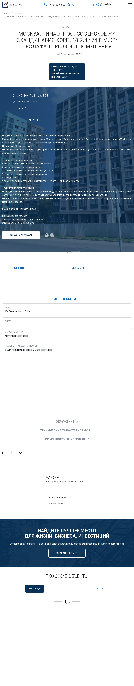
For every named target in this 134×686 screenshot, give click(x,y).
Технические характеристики (67, 430)
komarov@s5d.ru (56, 504)
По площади (34, 589)
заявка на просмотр (21, 235)
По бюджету (99, 589)
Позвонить (16, 268)
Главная (6, 13)
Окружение (67, 421)
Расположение (67, 299)
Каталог (18, 13)
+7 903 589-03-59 (54, 4)
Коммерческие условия (67, 439)
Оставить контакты (67, 553)
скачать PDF (76, 268)
